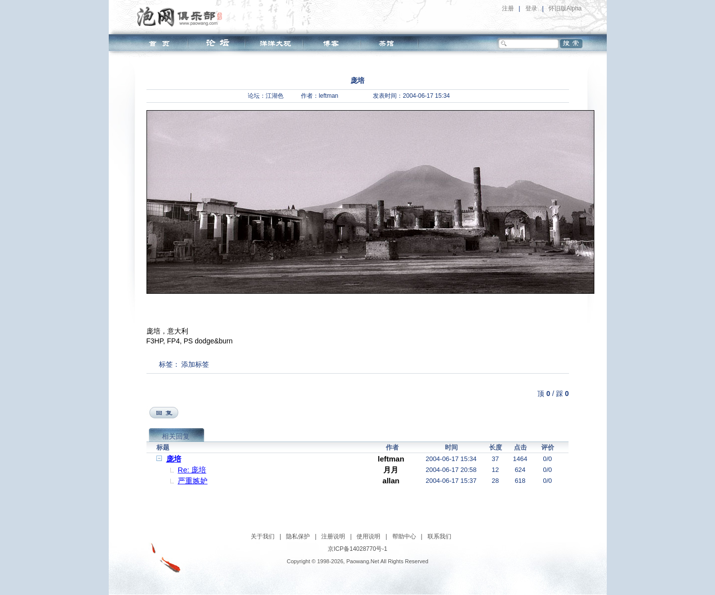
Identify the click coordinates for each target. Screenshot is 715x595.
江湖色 (275, 95)
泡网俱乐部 (182, 16)
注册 (508, 8)
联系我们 (439, 536)
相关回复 (176, 436)
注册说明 (333, 536)
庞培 (173, 459)
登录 (531, 8)
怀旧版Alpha (565, 8)
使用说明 (368, 536)
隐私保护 (298, 536)
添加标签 (195, 364)
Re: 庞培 (192, 469)
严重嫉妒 (193, 480)
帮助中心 (404, 536)
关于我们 (263, 536)
